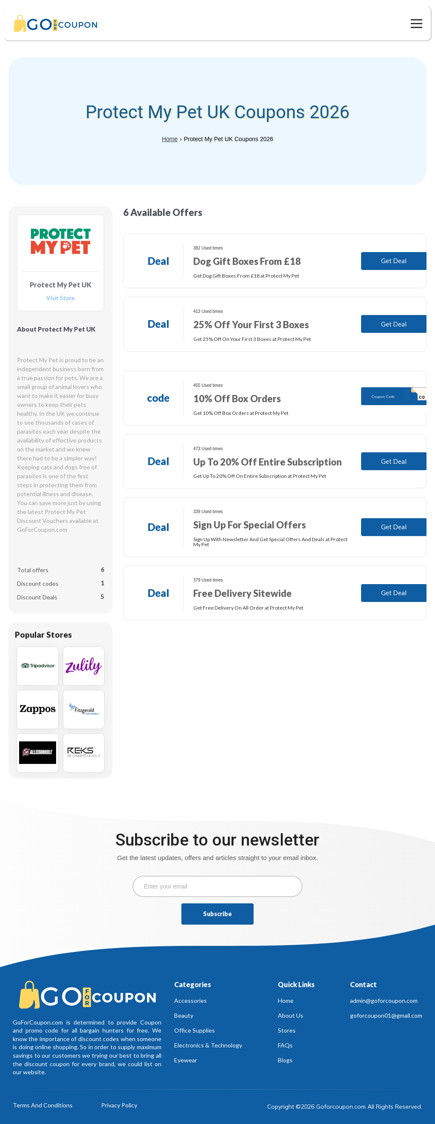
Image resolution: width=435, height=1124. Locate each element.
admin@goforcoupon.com (384, 1000)
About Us (290, 1015)
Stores (287, 1030)
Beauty (183, 1015)
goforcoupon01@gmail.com (386, 1015)
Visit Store (60, 298)
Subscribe (217, 913)
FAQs (285, 1045)
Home (170, 139)
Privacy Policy (119, 1105)
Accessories (190, 1000)
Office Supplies (194, 1030)
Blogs (285, 1060)
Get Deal (394, 260)
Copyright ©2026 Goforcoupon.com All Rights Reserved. (344, 1106)
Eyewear (185, 1060)
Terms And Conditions (43, 1105)
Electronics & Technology (208, 1045)
